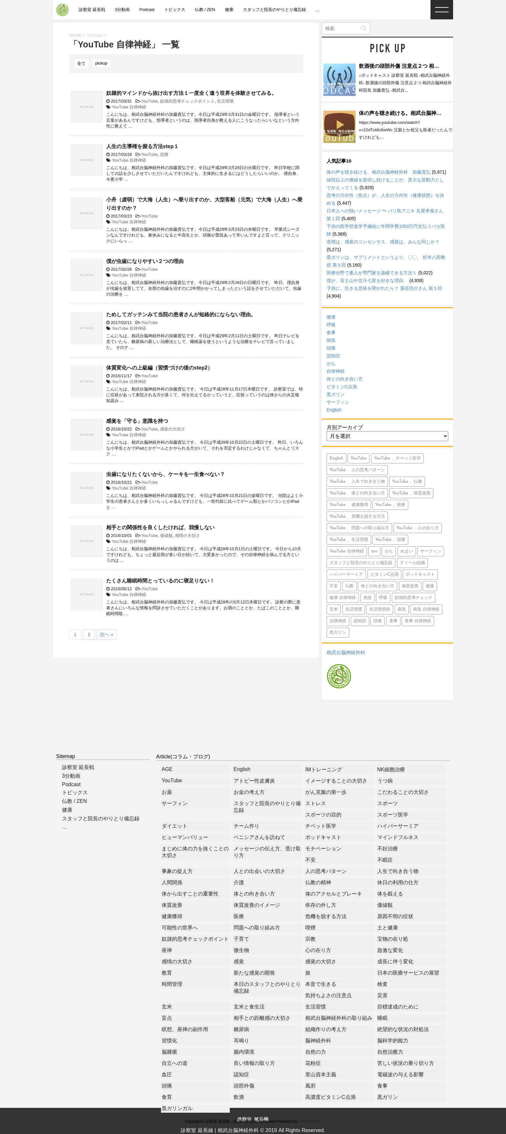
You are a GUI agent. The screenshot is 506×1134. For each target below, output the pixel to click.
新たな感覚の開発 (254, 973)
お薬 (167, 792)
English (334, 409)
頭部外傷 (244, 1085)
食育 (167, 1097)
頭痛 (164, 154)
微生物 (241, 950)
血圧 (167, 1074)
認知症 (333, 355)
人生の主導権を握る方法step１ (142, 146)
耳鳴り (241, 1040)
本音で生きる (320, 984)
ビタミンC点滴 (342, 386)
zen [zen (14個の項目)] (374, 551)
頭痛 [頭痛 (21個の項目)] (377, 621)
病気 (331, 340)
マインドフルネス (398, 837)
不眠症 (385, 860)
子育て (241, 939)
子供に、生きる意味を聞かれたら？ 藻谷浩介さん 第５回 (384, 288)
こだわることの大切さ (403, 792)
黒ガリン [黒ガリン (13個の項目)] (337, 633)
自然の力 (315, 1052)
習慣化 (169, 1040)
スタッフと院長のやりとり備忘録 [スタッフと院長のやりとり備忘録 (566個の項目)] (360, 563)
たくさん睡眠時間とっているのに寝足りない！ (160, 580)
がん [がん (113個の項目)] (389, 551)
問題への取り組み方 (257, 927)
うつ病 (385, 781)
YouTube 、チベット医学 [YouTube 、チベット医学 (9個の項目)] (397, 458)
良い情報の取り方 (254, 1063)
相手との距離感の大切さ (262, 1018)
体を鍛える (390, 893)
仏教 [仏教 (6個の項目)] (349, 586)
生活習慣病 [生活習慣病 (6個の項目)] (379, 609)
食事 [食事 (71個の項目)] (393, 621)
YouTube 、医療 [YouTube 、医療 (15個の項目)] (390, 505)
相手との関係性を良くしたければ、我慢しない (160, 527)
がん (331, 363)
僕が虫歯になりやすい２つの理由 (145, 261)
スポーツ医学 (392, 814)
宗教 (310, 939)
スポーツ (387, 803)
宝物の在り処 (392, 939)
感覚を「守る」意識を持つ (137, 421)
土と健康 (387, 927)
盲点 (167, 1018)
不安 (310, 860)
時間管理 (172, 984)
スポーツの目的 (323, 814)
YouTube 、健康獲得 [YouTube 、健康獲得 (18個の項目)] (348, 505)
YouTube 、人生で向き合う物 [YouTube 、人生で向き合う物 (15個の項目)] (357, 482)
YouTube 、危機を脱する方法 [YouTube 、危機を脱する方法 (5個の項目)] (357, 516)
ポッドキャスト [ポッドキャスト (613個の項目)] (420, 574)
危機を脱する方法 (326, 916)
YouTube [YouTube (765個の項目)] (358, 458)
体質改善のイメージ (257, 905)
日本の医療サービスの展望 (408, 973)
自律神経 (336, 371)
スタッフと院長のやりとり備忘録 (274, 9)
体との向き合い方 (345, 378)
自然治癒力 (390, 1052)
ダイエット (174, 826)
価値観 (166, 535)
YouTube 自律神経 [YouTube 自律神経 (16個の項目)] (346, 551)
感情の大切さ (187, 535)
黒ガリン (336, 394)
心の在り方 (318, 950)
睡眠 (382, 1018)
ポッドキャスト (323, 837)
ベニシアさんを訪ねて (259, 837)
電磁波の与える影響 (400, 1074)
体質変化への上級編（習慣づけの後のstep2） (159, 367)
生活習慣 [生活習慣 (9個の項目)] (353, 609)
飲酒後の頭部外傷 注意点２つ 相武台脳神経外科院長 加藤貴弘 (430, 66)
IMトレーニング (323, 769)
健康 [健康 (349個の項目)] (430, 586)
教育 (167, 973)
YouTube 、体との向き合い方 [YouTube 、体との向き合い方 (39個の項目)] (357, 493)
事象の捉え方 (177, 871)
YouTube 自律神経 (129, 107)
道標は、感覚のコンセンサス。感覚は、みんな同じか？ (383, 241)
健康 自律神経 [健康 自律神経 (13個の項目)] (342, 598)
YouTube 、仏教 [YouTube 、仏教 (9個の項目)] (407, 482)
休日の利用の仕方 (398, 882)
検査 (382, 984)
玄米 (167, 1006)
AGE (167, 769)
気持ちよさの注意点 (328, 995)
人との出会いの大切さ (259, 871)
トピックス (174, 9)
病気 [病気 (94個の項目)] (402, 609)
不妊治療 (387, 848)
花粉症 (313, 1063)
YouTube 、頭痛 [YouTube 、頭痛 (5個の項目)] (390, 540)
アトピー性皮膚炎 (254, 781)
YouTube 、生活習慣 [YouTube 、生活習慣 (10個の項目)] (348, 540)
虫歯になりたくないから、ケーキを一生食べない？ (165, 474)
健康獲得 (172, 916)
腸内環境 (244, 1052)
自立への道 (174, 1063)
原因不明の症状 (395, 916)
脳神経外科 (318, 1040)
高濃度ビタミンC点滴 (330, 1097)
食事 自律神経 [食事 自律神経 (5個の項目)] (418, 621)
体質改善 (172, 905)
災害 (382, 995)
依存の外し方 (320, 905)
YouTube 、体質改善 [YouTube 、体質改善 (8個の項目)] (411, 493)
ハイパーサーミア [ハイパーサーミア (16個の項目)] (346, 574)
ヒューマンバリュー (185, 837)
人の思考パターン (326, 871)
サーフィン (338, 402)
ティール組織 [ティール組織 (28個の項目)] (412, 563)
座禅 (167, 950)
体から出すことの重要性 (190, 893)
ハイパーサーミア (398, 826)
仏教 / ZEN (205, 9)
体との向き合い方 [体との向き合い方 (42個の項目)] (377, 586)
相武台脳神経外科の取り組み (338, 1018)
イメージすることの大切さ (336, 781)
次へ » (107, 634)
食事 (331, 332)
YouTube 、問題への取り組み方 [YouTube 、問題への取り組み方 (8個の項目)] (359, 528)
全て (81, 63)
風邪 (310, 1085)
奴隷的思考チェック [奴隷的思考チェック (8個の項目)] (413, 598)
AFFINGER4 (309, 1121)
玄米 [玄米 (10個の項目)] (333, 609)
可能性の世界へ (180, 927)
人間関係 (172, 882)
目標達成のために (398, 1006)
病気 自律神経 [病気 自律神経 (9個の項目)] (426, 609)
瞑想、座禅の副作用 (185, 1029)
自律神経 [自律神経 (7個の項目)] (337, 621)
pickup (101, 63)
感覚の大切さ (172, 429)
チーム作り (246, 826)
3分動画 (122, 9)
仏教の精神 (318, 882)
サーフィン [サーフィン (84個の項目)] (430, 551)
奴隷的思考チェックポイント (187, 101)
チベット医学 (320, 826)
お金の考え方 (249, 792)
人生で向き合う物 (398, 871)
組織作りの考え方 (326, 1029)
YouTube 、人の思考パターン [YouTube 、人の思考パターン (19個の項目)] (357, 470)
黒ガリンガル (177, 1108)
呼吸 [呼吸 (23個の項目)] (383, 598)
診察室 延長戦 (92, 9)
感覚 (239, 961)
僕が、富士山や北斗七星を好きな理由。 (367, 280)
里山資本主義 (320, 1074)
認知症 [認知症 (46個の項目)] (360, 621)
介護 (239, 882)
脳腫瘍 (169, 1052)
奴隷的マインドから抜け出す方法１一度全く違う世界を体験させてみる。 (191, 93)
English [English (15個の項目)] (336, 458)
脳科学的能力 (392, 1040)
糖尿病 (241, 1029)
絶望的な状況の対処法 (403, 1029)
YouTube (149, 101)
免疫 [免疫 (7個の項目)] (367, 598)
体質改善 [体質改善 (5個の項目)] (410, 586)
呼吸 (331, 324)
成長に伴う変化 (395, 961)
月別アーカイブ (345, 427)
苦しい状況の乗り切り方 (405, 1063)
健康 (229, 9)
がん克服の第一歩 (326, 792)
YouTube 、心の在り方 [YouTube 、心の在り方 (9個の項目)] (417, 528)
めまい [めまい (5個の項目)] (406, 551)
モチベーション (323, 848)
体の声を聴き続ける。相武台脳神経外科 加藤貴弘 (418, 113)
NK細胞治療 (391, 769)
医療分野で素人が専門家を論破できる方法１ (372, 272)
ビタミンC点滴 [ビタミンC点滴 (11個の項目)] (384, 574)
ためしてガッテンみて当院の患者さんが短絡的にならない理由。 (181, 314)
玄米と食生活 (249, 1006)
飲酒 (239, 1097)
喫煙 (310, 927)
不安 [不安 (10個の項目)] (333, 586)
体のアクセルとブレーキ (333, 893)
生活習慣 (225, 101)
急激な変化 (390, 950)
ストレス (315, 803)
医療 (239, 916)
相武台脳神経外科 (346, 652)
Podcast (147, 9)
